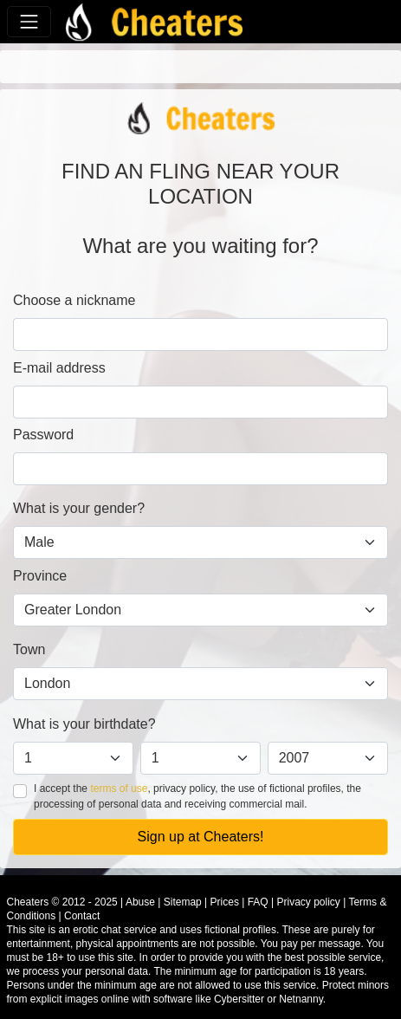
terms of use (118, 788)
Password (43, 434)
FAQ (258, 902)
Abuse (140, 902)
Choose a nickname (74, 300)
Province (40, 575)
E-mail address (59, 367)
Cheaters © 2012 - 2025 (62, 902)
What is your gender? (79, 508)
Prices (224, 902)
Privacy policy (308, 902)
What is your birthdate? (84, 724)
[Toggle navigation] (29, 21)
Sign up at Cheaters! (201, 836)
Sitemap (183, 902)
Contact (82, 916)
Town (29, 649)
